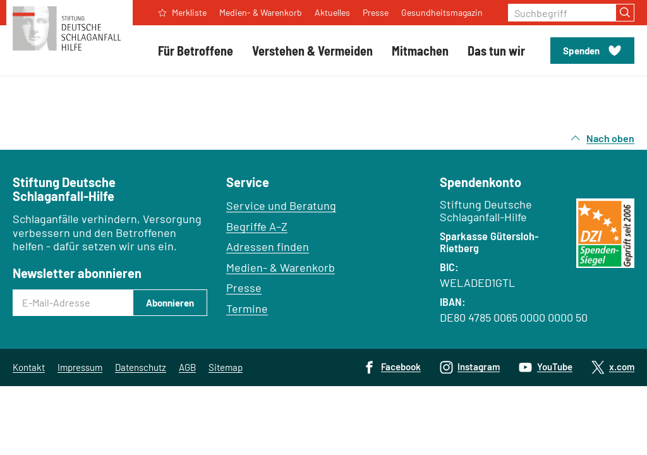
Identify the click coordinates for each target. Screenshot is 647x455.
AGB (187, 367)
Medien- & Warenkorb (280, 267)
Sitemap (226, 367)
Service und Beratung (281, 205)
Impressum (79, 367)
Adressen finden (267, 246)
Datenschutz (140, 367)
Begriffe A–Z (256, 226)
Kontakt (29, 367)
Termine (247, 308)
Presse (244, 287)
